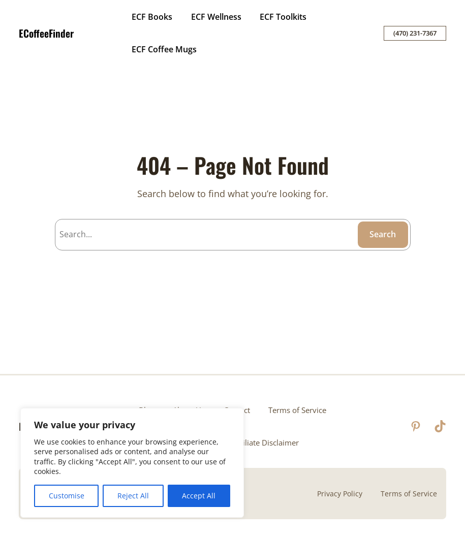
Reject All (133, 495)
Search (382, 234)
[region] (132, 463)
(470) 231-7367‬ (415, 33)
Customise (66, 495)
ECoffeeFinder (46, 33)
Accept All (198, 495)
